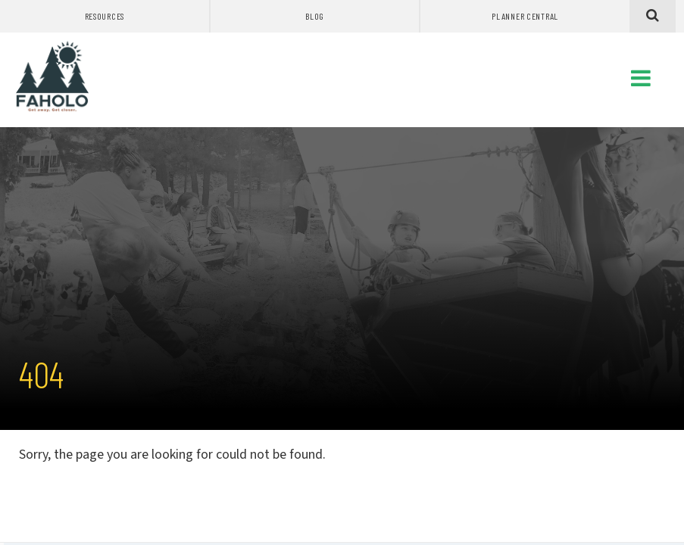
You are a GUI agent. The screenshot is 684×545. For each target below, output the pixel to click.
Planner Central (525, 16)
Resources (104, 16)
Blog (314, 16)
